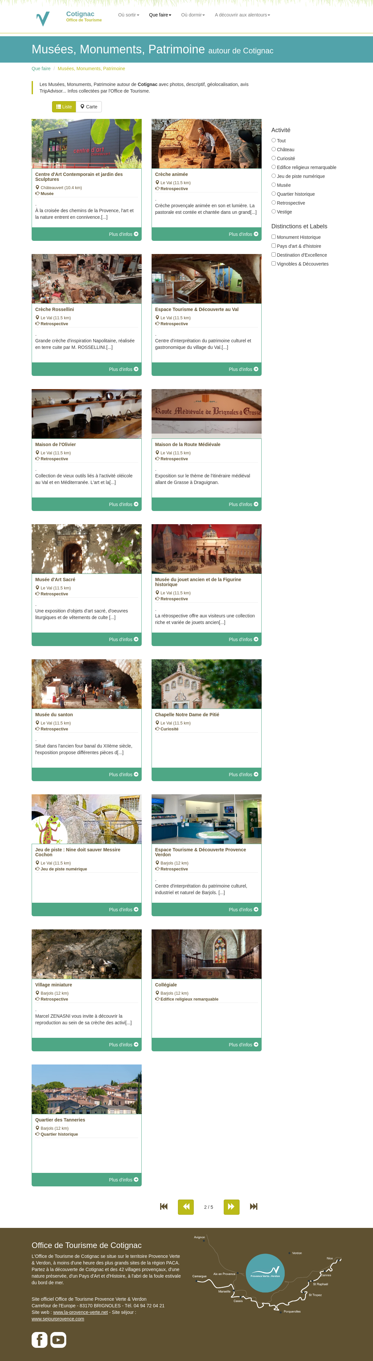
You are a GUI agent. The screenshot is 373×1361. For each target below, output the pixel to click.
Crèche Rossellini (54, 309)
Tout (281, 140)
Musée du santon (54, 714)
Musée (284, 185)
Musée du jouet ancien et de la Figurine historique (198, 582)
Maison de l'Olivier (55, 444)
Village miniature (53, 984)
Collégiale (166, 984)
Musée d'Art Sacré (55, 579)
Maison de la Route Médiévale (187, 444)
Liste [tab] (64, 106)
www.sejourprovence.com (58, 1318)
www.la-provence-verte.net (80, 1312)
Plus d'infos (123, 234)
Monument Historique (299, 237)
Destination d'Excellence (302, 255)
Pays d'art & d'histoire (299, 246)
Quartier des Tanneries (60, 1119)
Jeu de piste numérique (301, 176)
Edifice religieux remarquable (306, 167)
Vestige (284, 211)
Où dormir (193, 14)
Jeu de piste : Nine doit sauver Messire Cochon (77, 852)
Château (285, 149)
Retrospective (291, 203)
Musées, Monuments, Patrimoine (91, 68)
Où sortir (128, 14)
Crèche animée (171, 174)
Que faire (160, 14)
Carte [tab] (88, 106)
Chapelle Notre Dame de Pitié (187, 714)
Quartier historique (296, 194)
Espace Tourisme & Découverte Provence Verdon (200, 852)
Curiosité (286, 158)
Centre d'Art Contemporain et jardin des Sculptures (79, 177)
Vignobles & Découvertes (303, 264)
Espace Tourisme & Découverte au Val (197, 309)
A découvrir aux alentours (242, 14)
